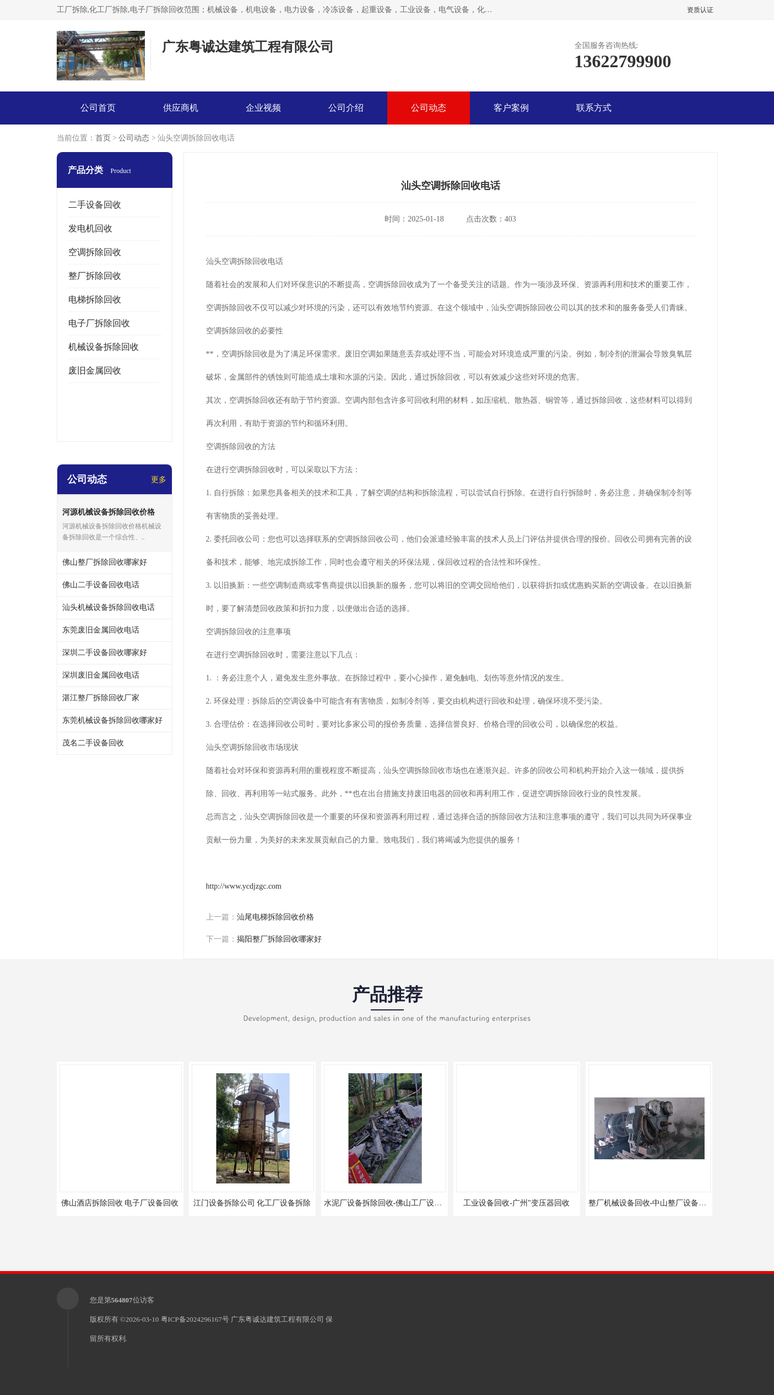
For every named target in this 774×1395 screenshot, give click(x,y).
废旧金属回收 (94, 370)
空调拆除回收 (94, 252)
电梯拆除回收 (94, 299)
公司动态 (428, 107)
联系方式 (593, 107)
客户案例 (511, 107)
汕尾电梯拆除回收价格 (275, 917)
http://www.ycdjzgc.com (244, 886)
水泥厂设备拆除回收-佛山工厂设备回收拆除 (398, 1203)
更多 (158, 479)
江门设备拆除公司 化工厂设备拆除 (252, 1203)
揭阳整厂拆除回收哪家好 (279, 939)
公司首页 (98, 107)
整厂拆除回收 (94, 275)
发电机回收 (90, 228)
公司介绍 (346, 107)
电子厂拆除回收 (99, 323)
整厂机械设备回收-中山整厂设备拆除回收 (659, 1203)
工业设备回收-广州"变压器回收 (516, 1203)
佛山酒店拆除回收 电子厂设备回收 (120, 1203)
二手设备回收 (94, 204)
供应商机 (180, 107)
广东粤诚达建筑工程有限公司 (277, 1319)
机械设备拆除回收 (103, 347)
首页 (103, 138)
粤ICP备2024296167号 (195, 1319)
